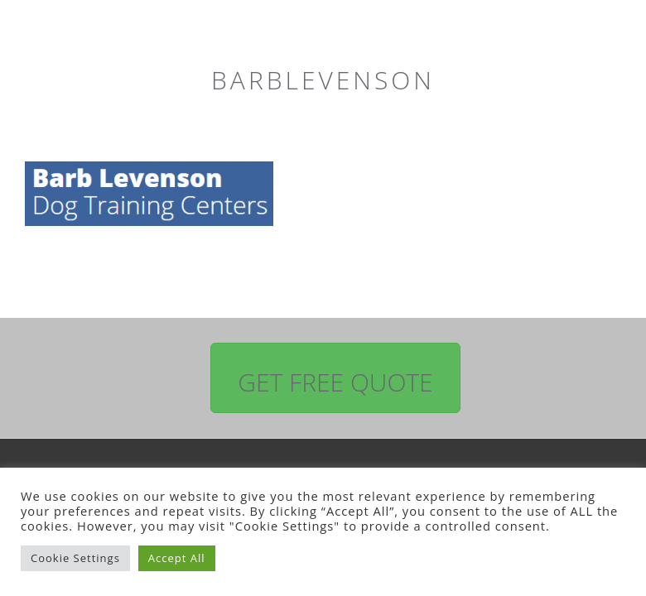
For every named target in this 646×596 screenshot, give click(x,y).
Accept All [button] (176, 557)
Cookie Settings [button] (75, 557)
